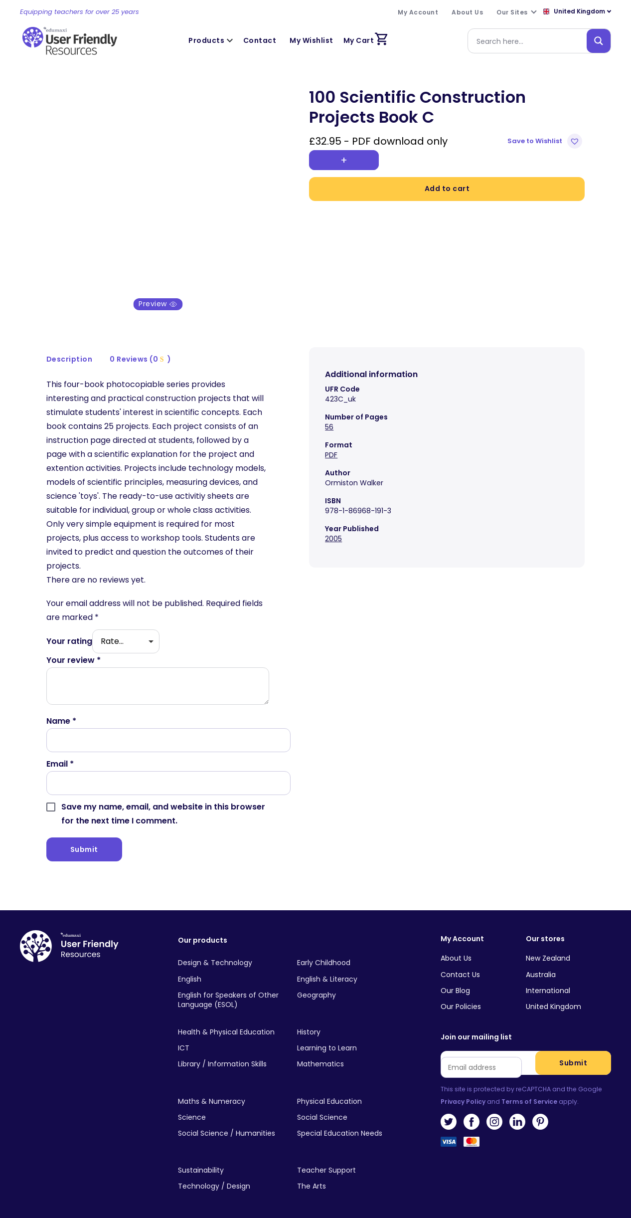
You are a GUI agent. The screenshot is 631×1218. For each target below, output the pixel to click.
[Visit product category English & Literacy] (349, 969)
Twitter (449, 1111)
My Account (462, 928)
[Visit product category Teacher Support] (349, 1160)
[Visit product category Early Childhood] (349, 953)
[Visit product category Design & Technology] (230, 953)
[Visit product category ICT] (230, 1037)
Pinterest (540, 1111)
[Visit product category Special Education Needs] (349, 1123)
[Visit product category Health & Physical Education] (230, 1021)
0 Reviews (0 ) (140, 349)
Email (60, 753)
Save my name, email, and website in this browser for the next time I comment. (163, 802)
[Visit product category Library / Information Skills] (230, 1053)
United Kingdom (553, 996)
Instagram (494, 1111)
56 (329, 416)
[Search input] (529, 40)
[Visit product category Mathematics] (349, 1053)
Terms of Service (529, 1090)
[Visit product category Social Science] (349, 1107)
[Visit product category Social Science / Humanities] (230, 1123)
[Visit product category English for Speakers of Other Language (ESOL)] (230, 990)
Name (61, 710)
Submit (573, 1052)
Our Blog (455, 980)
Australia (541, 964)
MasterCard (471, 1134)
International (548, 980)
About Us (456, 948)
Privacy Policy (463, 1090)
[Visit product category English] (230, 969)
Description (69, 349)
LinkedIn (517, 1111)
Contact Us (460, 964)
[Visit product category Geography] (349, 985)
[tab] (69, 349)
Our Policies (461, 996)
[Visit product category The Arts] (349, 1176)
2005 (333, 528)
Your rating (69, 630)
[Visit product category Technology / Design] (230, 1176)
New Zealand (548, 948)
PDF (331, 444)
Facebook (471, 1111)
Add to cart (447, 189)
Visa (449, 1134)
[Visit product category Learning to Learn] (349, 1037)
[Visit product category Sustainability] (230, 1160)
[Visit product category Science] (230, 1107)
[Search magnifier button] (599, 41)
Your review (73, 649)
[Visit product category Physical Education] (349, 1091)
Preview (158, 293)
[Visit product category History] (349, 1021)
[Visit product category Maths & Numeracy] (230, 1091)
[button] (546, 141)
